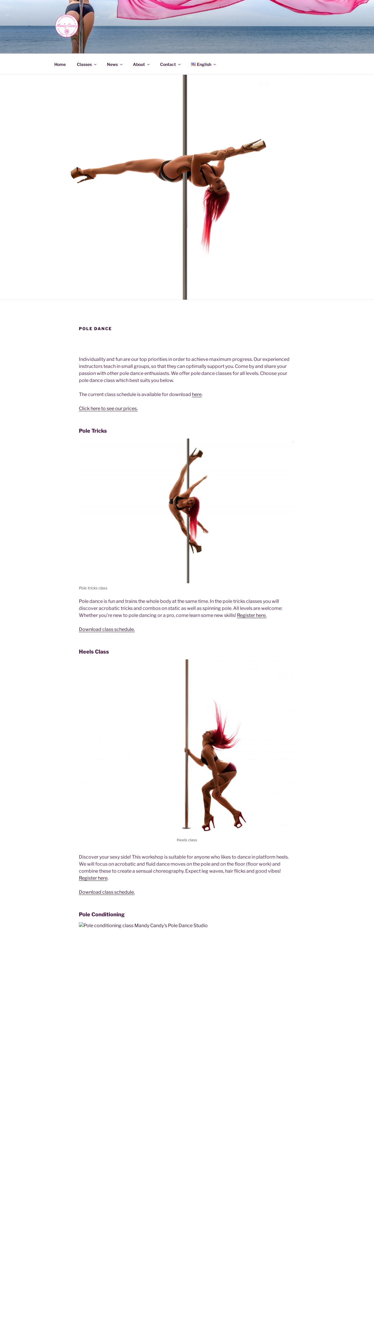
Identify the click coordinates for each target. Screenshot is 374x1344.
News (115, 64)
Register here (93, 878)
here (197, 394)
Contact (170, 64)
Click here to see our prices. (108, 408)
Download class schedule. (107, 629)
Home (60, 64)
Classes (87, 64)
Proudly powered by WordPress (226, 1329)
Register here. (251, 615)
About (141, 64)
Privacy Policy (179, 1329)
